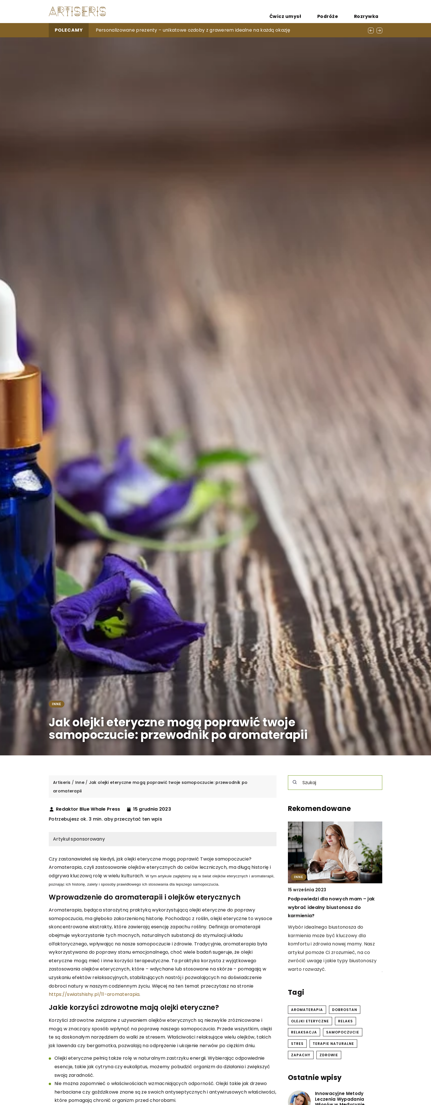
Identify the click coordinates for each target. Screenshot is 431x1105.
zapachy (300, 1055)
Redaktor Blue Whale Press (88, 809)
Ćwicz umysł (310, 11)
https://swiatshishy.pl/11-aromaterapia (94, 994)
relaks (345, 1021)
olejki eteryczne (310, 1021)
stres (297, 1043)
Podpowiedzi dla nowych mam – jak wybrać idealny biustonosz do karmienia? (331, 907)
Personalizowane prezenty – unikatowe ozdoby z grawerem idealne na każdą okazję (193, 30)
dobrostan (344, 1009)
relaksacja (304, 1032)
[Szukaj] (295, 782)
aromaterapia (307, 1009)
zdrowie (329, 1055)
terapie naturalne (333, 1043)
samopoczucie (342, 1032)
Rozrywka (371, 11)
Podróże (342, 11)
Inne (56, 704)
